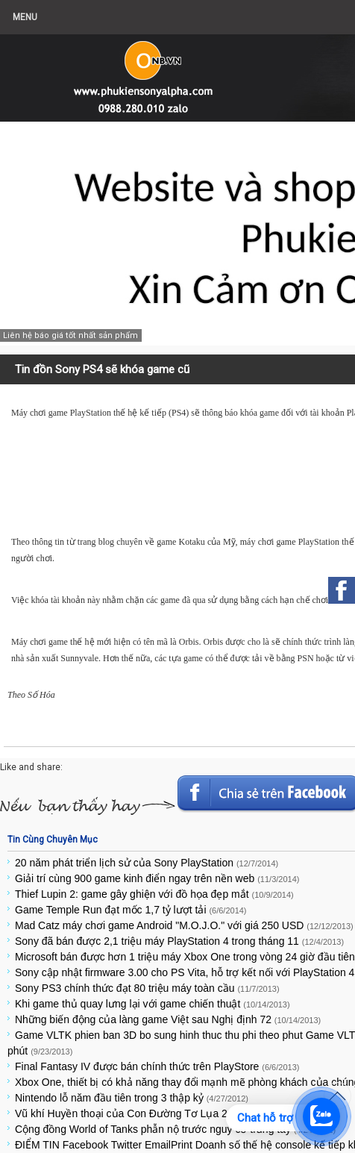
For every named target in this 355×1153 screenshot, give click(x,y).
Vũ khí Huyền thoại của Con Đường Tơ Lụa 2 (143, 1113)
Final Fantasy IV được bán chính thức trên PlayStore (157, 1066)
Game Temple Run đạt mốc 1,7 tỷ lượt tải (131, 910)
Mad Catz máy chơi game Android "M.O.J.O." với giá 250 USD (184, 925)
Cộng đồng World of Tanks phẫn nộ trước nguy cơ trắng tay (175, 1129)
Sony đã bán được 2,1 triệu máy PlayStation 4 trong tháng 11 (179, 941)
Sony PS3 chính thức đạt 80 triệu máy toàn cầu (147, 988)
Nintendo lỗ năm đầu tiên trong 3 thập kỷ (131, 1098)
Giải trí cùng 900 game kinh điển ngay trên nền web (157, 878)
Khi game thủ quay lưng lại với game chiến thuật (152, 1004)
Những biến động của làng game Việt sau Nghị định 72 (168, 1019)
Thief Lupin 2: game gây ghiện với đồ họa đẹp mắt (154, 894)
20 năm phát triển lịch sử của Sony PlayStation (146, 863)
